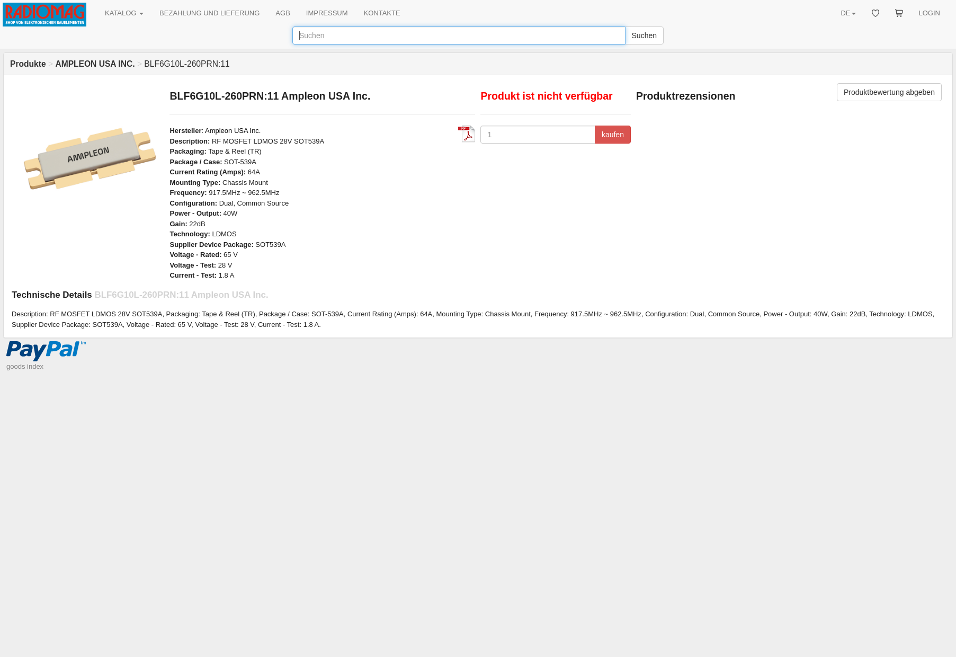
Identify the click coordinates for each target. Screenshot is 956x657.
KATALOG (124, 13)
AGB (282, 13)
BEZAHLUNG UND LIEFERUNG (209, 13)
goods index (24, 366)
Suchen (644, 35)
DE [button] (848, 13)
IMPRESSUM (327, 13)
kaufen (613, 134)
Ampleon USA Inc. (233, 131)
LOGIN (929, 13)
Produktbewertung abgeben (889, 92)
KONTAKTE (382, 13)
